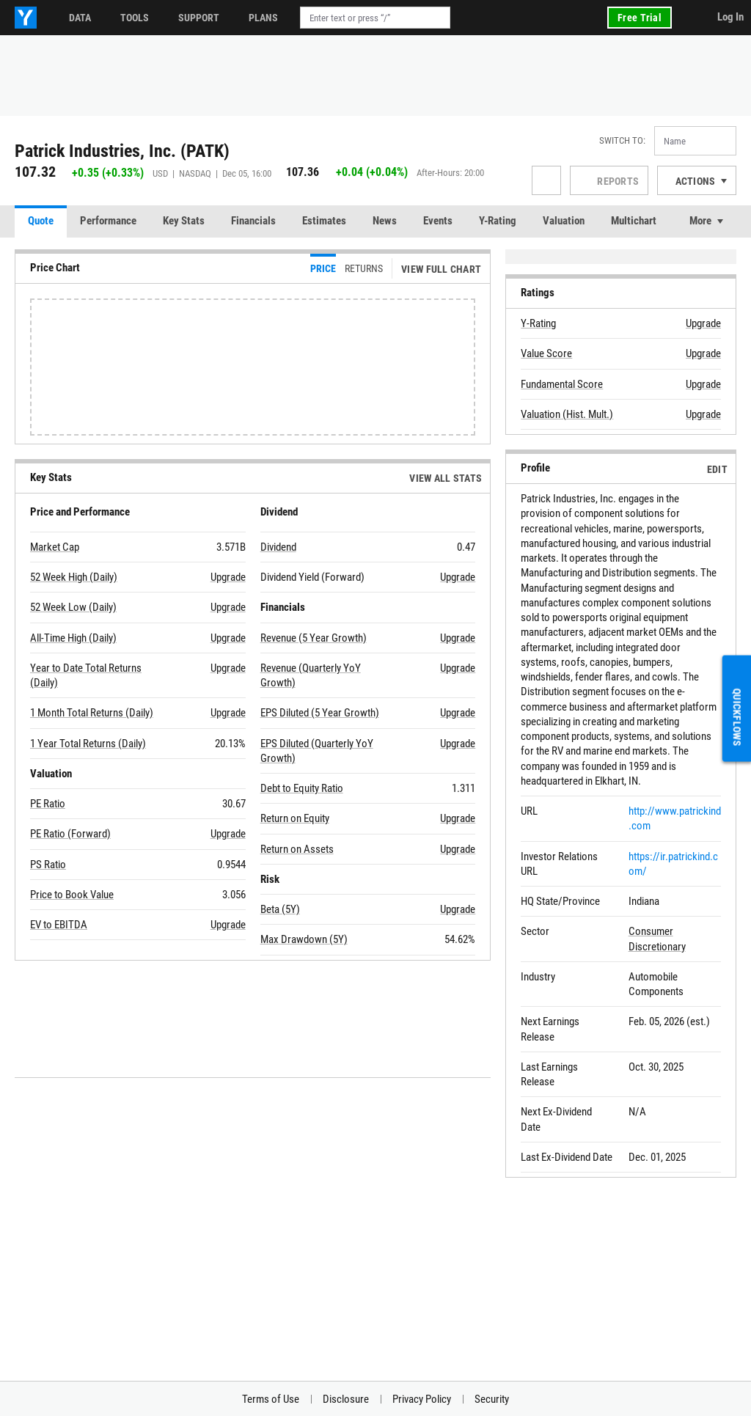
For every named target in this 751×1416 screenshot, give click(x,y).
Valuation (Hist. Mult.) (567, 414)
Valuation (564, 220)
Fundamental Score (562, 384)
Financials (253, 220)
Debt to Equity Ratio (301, 788)
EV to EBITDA (58, 924)
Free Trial (640, 17)
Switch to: (622, 140)
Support (198, 17)
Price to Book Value (72, 894)
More (700, 220)
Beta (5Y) (280, 909)
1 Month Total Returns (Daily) (91, 712)
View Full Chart (441, 269)
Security (492, 1399)
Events (438, 220)
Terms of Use (270, 1399)
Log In (730, 16)
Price (323, 268)
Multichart (633, 220)
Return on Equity (294, 818)
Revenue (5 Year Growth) (313, 638)
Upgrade (228, 577)
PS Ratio (48, 864)
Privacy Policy (421, 1399)
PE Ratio (47, 803)
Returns (364, 268)
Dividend (278, 547)
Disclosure (346, 1399)
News (385, 220)
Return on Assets (297, 849)
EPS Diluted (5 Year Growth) (319, 712)
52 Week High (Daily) (73, 577)
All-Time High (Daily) (73, 638)
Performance (108, 220)
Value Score (546, 353)
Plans (263, 17)
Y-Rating (497, 220)
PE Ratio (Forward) (70, 833)
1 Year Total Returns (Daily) (88, 743)
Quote (41, 220)
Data (80, 17)
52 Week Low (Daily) (73, 607)
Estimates (324, 220)
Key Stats (184, 220)
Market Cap (54, 547)
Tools (134, 17)
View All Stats (445, 478)
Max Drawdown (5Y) (304, 939)
